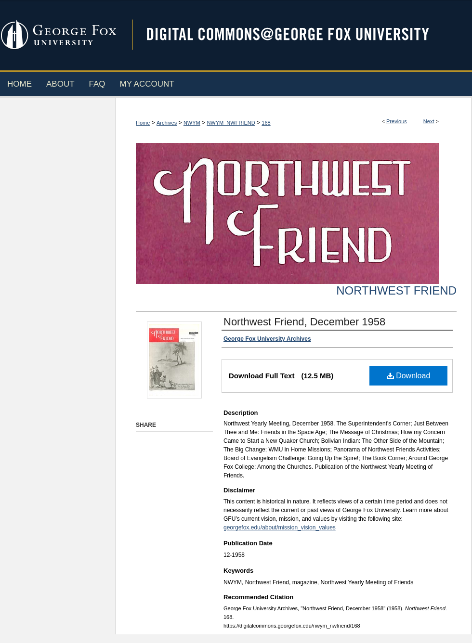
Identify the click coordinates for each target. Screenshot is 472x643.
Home (143, 123)
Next (428, 121)
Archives (167, 123)
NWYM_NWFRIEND (231, 123)
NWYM (192, 123)
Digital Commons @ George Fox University (296, 35)
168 (266, 123)
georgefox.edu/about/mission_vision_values (279, 527)
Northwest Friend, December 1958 (304, 322)
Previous (396, 121)
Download (409, 376)
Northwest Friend (396, 290)
